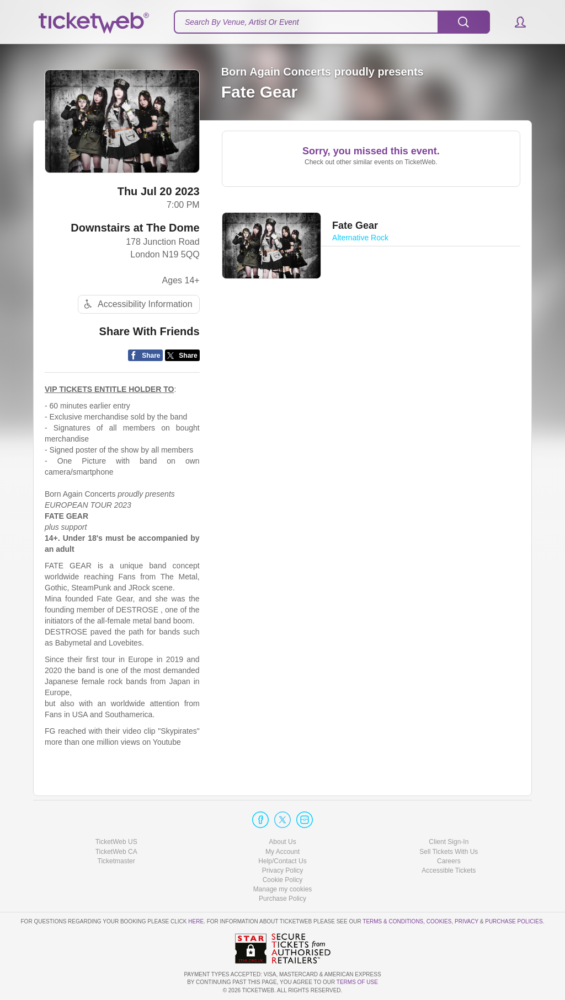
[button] (515, 22)
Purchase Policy (282, 898)
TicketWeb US (116, 842)
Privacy (466, 921)
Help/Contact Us (282, 861)
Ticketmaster (116, 861)
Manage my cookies (282, 889)
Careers (449, 861)
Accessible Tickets (449, 870)
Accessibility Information (137, 304)
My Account (282, 852)
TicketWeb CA (116, 852)
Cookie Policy (283, 880)
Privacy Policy (282, 870)
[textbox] (332, 22)
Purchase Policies (513, 921)
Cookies (439, 921)
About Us (282, 842)
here (196, 921)
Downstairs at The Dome (135, 228)
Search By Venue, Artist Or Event (242, 22)
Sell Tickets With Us (448, 852)
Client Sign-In (448, 842)
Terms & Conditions (393, 921)
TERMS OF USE (357, 982)
